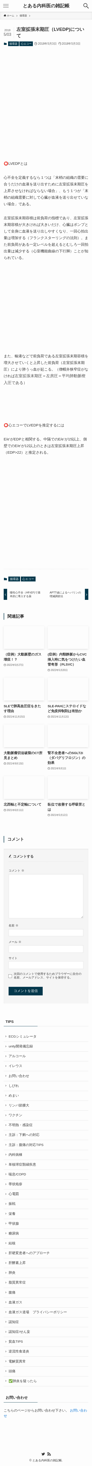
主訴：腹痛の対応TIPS (26, 1145)
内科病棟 (15, 1155)
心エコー (26, 43)
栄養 (12, 1214)
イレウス (15, 1066)
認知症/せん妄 (19, 1332)
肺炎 (12, 1272)
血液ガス (15, 1302)
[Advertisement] (46, 99)
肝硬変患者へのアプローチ (29, 1253)
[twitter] (43, 1454)
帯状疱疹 (15, 1184)
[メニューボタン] (6, 6)
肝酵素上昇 (17, 1263)
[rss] (49, 1454)
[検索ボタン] (86, 6)
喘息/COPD (17, 1174)
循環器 (13, 43)
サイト (13, 958)
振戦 (12, 1204)
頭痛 (12, 1371)
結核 (12, 1243)
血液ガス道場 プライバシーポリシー (38, 1312)
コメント (16, 870)
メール (15, 942)
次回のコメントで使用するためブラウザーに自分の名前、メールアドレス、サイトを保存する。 (47, 975)
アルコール (17, 1056)
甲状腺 (14, 1223)
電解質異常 (17, 1361)
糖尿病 (14, 1233)
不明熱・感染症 (21, 1125)
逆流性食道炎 (19, 1351)
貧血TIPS (16, 1341)
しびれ (14, 1086)
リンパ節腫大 (19, 1105)
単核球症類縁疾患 (22, 1164)
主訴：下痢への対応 (24, 1135)
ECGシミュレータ (22, 1036)
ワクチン (15, 1115)
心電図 (14, 1194)
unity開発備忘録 (21, 1046)
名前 (13, 925)
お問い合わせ (19, 1076)
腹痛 (12, 1292)
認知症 (14, 1322)
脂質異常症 (17, 1282)
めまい (14, 1095)
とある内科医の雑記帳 (46, 6)
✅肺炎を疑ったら (23, 1381)
